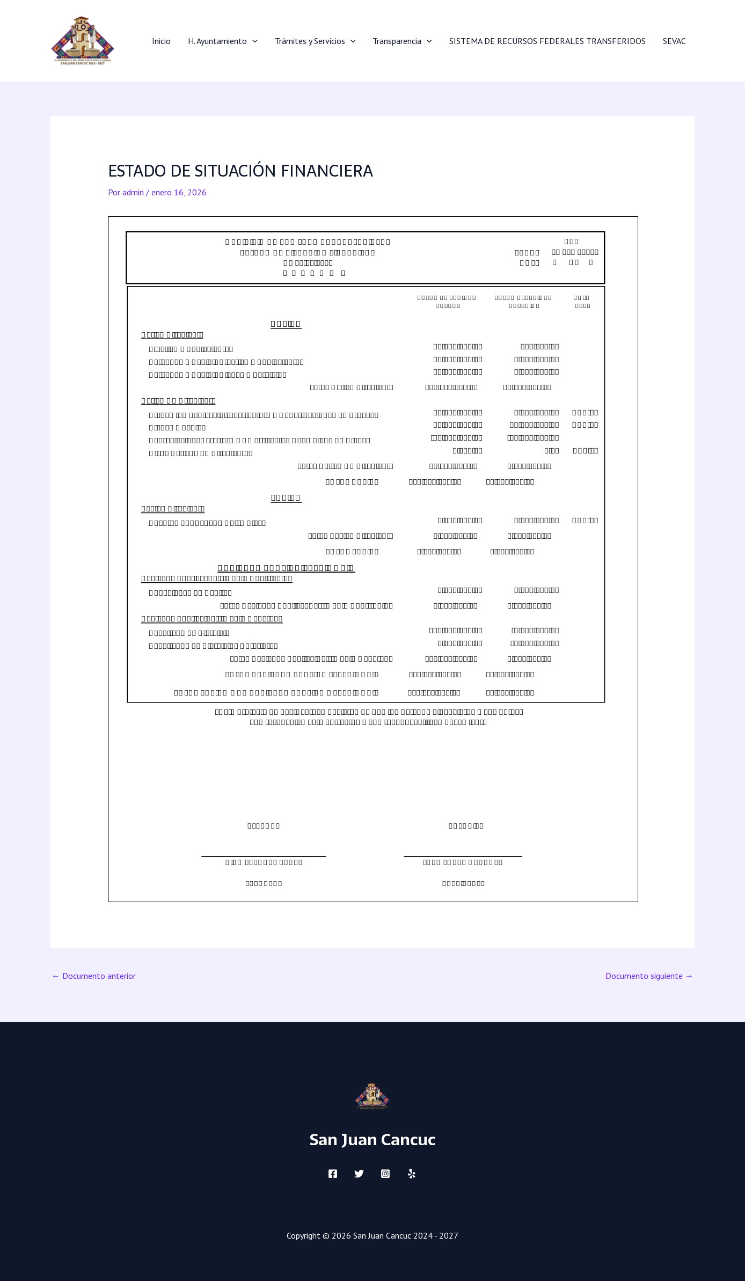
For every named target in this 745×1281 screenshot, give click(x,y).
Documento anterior (94, 975)
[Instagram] (385, 1173)
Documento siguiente (649, 975)
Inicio (161, 40)
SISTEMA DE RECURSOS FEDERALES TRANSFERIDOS (547, 40)
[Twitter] (359, 1173)
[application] (252, 40)
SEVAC (674, 40)
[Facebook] (333, 1173)
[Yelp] (412, 1173)
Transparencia (402, 40)
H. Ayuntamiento (223, 40)
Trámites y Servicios (315, 40)
